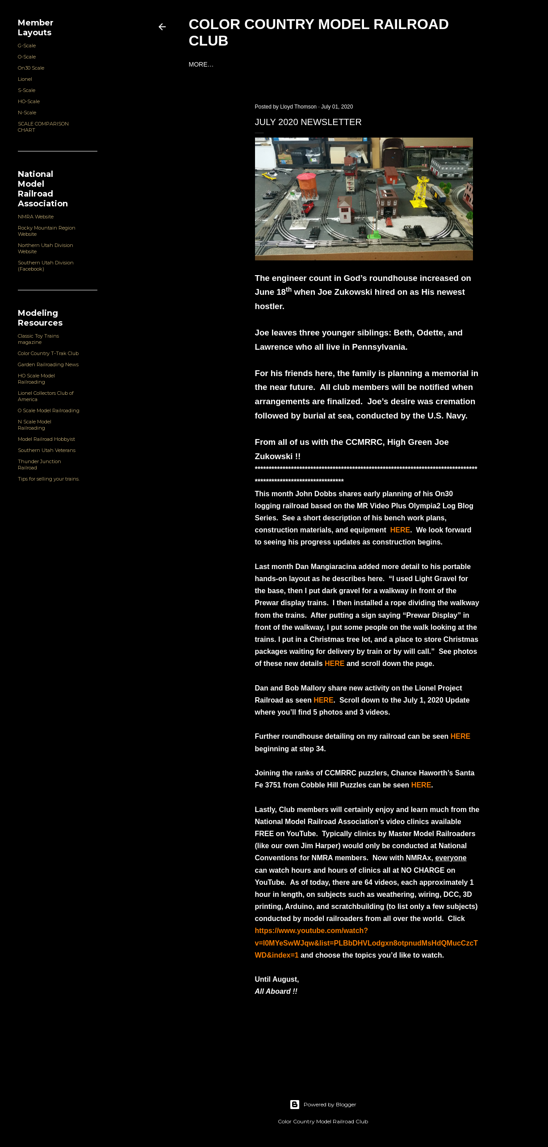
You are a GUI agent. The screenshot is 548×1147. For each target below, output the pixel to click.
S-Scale (26, 90)
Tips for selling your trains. (48, 479)
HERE (400, 530)
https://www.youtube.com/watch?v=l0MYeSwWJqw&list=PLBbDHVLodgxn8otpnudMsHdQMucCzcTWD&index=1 (366, 943)
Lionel (25, 79)
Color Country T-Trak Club (48, 353)
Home (198, 64)
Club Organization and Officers (269, 64)
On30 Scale (31, 68)
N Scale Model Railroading (34, 425)
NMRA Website (36, 216)
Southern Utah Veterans (46, 450)
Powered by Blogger (322, 1104)
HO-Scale (29, 101)
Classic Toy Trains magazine (38, 339)
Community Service (365, 64)
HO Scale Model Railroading (36, 379)
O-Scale (27, 57)
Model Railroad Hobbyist (46, 439)
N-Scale (27, 112)
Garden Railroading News (48, 364)
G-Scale (27, 45)
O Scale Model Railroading (48, 410)
